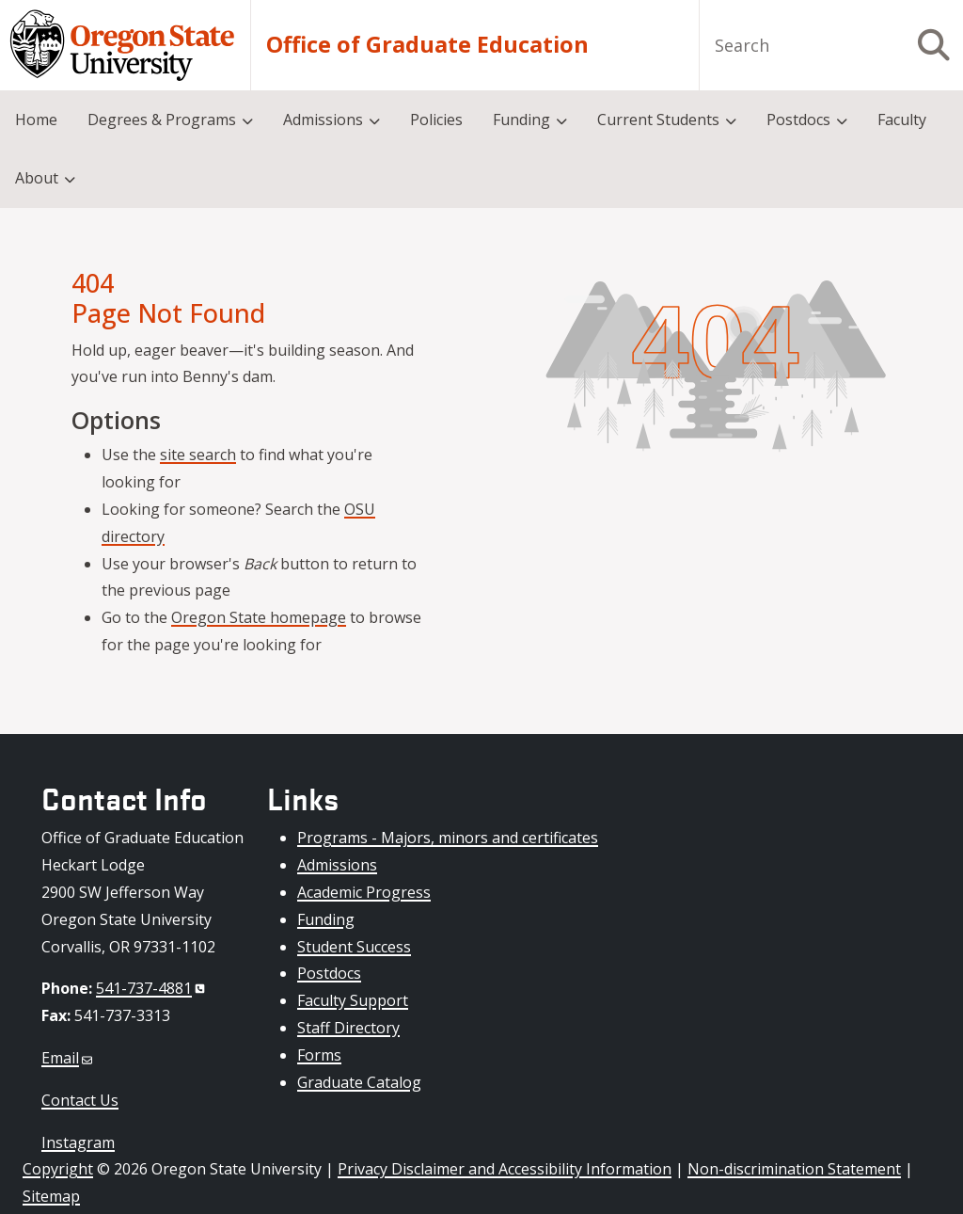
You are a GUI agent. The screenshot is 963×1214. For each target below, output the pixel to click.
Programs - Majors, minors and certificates (447, 837)
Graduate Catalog (359, 1082)
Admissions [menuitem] (323, 119)
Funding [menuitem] (521, 119)
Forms (319, 1055)
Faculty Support (352, 1000)
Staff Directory (348, 1027)
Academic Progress (364, 892)
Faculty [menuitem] (901, 119)
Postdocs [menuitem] (798, 119)
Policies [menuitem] (436, 119)
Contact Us (79, 1100)
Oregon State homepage (258, 617)
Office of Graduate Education (427, 44)
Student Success (354, 946)
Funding (326, 919)
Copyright (58, 1168)
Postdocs (329, 973)
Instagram (78, 1142)
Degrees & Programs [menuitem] (161, 119)
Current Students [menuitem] (658, 119)
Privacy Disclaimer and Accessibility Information (504, 1168)
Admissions (337, 865)
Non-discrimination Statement (794, 1168)
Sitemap (51, 1196)
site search (198, 454)
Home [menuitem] (36, 119)
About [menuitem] (36, 178)
